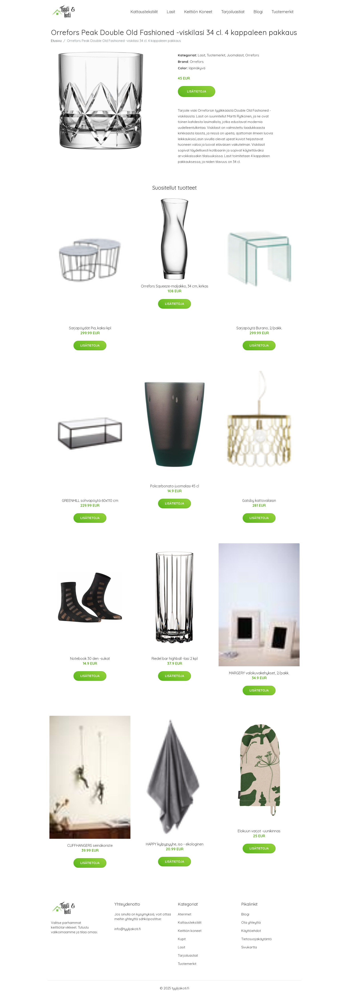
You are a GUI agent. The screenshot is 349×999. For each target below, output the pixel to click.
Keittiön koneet (198, 13)
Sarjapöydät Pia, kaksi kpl (90, 331)
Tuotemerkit (283, 13)
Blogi (258, 13)
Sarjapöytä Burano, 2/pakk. (259, 331)
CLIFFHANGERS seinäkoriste (90, 848)
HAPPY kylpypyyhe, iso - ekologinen (174, 847)
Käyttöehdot (251, 934)
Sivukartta (249, 950)
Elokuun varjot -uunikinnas (259, 834)
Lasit (171, 13)
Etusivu (56, 44)
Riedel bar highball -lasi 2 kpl (175, 661)
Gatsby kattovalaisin (259, 503)
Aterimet (184, 917)
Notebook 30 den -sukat (90, 661)
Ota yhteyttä (251, 925)
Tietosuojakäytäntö (256, 942)
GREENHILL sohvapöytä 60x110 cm (90, 503)
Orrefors (252, 58)
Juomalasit (235, 58)
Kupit (182, 942)
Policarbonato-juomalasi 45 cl (174, 489)
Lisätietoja (196, 94)
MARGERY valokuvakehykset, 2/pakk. (259, 676)
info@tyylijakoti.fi (127, 932)
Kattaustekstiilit (144, 13)
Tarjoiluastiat (233, 13)
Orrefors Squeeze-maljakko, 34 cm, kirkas (174, 289)
